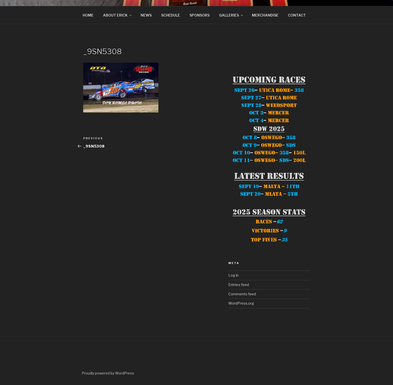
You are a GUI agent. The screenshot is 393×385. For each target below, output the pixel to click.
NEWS (146, 15)
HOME (88, 15)
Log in (233, 275)
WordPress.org (241, 303)
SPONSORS (199, 15)
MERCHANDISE (265, 15)
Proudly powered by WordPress (108, 373)
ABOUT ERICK (117, 15)
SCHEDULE (170, 15)
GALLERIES (231, 15)
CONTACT (297, 15)
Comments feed (242, 294)
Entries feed (238, 285)
